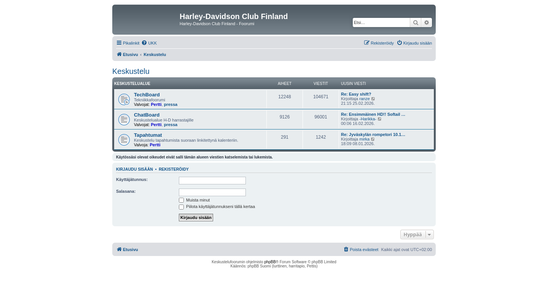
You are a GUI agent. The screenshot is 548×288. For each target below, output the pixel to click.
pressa (170, 104)
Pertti (156, 104)
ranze (364, 98)
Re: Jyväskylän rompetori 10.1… (373, 134)
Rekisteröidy (174, 169)
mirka (364, 139)
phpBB (270, 262)
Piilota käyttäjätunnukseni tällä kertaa (217, 206)
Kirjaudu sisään (134, 169)
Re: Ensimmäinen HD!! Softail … (373, 114)
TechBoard (147, 95)
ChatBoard (146, 115)
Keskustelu (131, 71)
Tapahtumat (148, 135)
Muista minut (194, 200)
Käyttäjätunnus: (132, 179)
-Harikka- (367, 119)
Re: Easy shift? (356, 94)
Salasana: (125, 191)
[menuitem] (149, 43)
